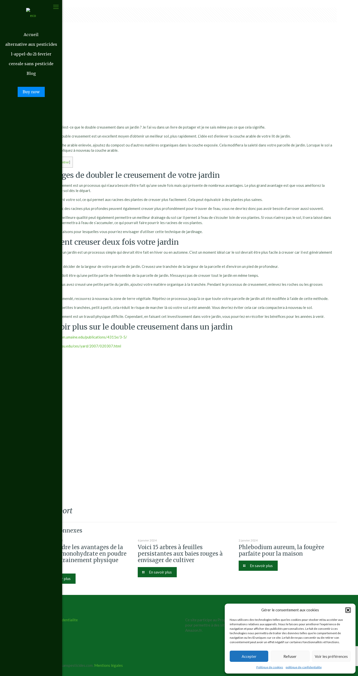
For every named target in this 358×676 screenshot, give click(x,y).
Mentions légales (108, 665)
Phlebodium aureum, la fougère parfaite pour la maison (281, 550)
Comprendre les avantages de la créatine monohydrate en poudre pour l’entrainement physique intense (82, 557)
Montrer (63, 162)
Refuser (290, 656)
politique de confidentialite (56, 620)
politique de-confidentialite (304, 667)
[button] (348, 610)
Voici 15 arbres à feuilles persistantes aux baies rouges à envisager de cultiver (180, 554)
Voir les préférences (331, 656)
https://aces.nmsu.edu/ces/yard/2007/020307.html (79, 346)
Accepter (249, 656)
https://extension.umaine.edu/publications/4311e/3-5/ (82, 337)
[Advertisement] (185, 86)
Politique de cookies (269, 667)
